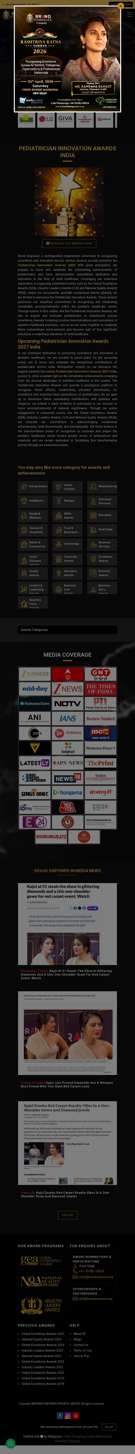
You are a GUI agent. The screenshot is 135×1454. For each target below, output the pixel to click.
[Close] (121, 6)
